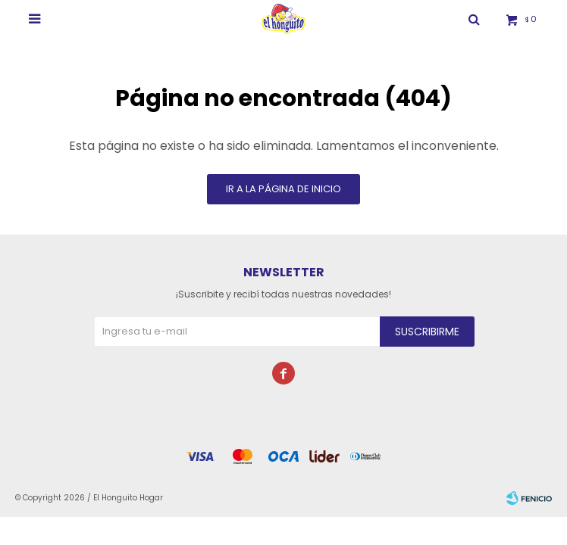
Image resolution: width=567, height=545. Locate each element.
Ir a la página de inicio (283, 189)
